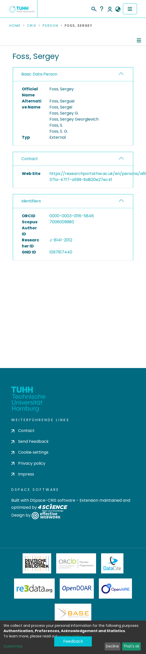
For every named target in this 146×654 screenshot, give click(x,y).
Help (101, 8)
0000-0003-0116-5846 (71, 216)
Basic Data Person (39, 74)
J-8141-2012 (60, 240)
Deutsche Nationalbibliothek (37, 563)
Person (50, 25)
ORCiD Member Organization (76, 563)
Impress (22, 474)
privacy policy (70, 636)
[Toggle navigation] (130, 8)
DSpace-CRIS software (52, 500)
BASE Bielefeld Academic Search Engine (73, 613)
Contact (29, 159)
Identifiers (31, 201)
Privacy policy (28, 463)
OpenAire (115, 589)
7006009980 (61, 222)
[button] (118, 9)
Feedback (73, 641)
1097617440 (60, 252)
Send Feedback (30, 441)
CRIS (31, 25)
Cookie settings (29, 452)
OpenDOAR (76, 589)
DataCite (112, 563)
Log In (109, 8)
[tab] (73, 74)
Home (15, 25)
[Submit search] (94, 8)
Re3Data (34, 588)
